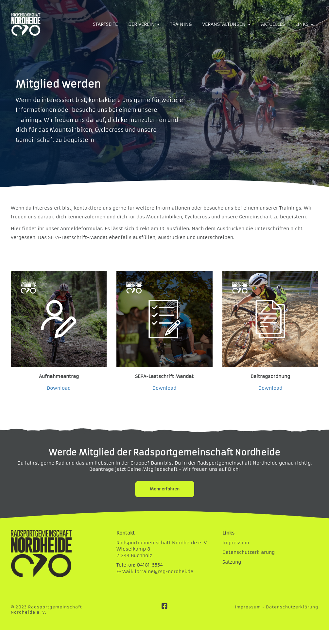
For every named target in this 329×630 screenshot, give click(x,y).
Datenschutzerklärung (248, 552)
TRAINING (181, 24)
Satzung (231, 562)
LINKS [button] (304, 24)
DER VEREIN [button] (144, 24)
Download (59, 388)
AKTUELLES (273, 24)
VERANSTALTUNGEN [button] (226, 24)
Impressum (235, 543)
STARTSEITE (105, 24)
